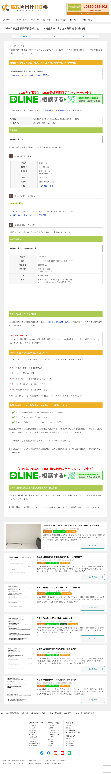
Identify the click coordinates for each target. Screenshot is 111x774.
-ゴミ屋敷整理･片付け (53, 730)
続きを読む (96, 545)
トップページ (32, 725)
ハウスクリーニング (53, 593)
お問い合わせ (87, 20)
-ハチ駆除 (50, 739)
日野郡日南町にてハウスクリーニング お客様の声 (58, 588)
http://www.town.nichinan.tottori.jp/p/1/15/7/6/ (30, 75)
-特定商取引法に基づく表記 (73, 732)
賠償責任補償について (35, 743)
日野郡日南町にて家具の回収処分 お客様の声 (56, 649)
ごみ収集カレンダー (47, 186)
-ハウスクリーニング (53, 734)
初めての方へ (7, 20)
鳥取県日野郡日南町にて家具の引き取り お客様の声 (59, 557)
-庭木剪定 (50, 743)
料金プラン (74, 20)
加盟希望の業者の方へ (35, 745)
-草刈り (50, 745)
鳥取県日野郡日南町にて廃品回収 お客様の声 (56, 680)
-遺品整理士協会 (70, 745)
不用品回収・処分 (59, 531)
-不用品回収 (51, 725)
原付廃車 (63, 624)
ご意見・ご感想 (60, 20)
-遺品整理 (50, 728)
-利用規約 (68, 728)
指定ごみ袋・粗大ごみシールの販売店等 (29, 215)
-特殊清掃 (50, 737)
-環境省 (68, 739)
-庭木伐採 (50, 741)
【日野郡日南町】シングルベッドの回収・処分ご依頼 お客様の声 (71, 525)
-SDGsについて (70, 741)
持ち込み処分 (61, 110)
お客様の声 (35, 20)
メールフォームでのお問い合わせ (88, 13)
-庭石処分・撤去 (52, 732)
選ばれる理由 (21, 20)
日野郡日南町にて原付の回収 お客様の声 (55, 618)
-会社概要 (68, 725)
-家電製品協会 (69, 743)
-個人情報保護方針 (70, 730)
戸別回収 (48, 110)
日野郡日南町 (71, 531)
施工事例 (46, 20)
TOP (41, 713)
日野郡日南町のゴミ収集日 (59, 322)
